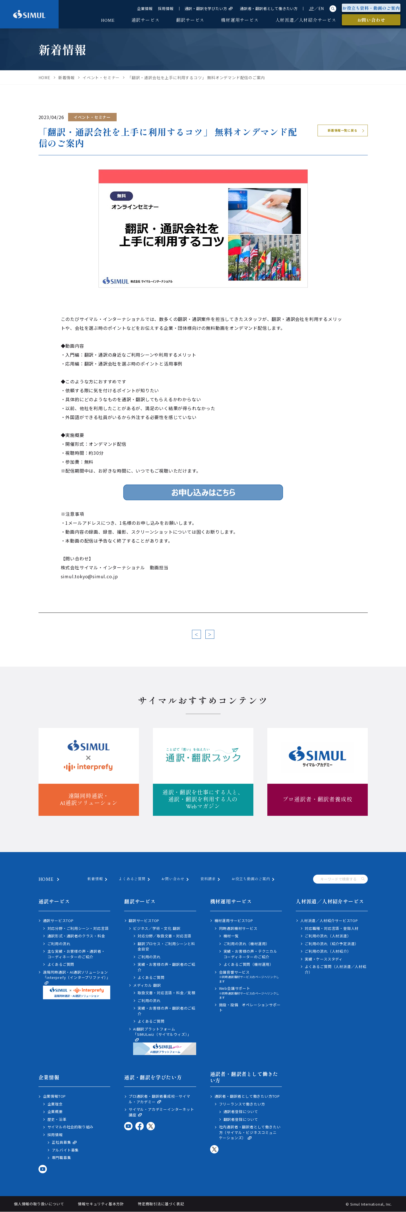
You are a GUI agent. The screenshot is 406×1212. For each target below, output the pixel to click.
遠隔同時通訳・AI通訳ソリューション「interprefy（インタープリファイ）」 (76, 984)
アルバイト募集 (65, 1150)
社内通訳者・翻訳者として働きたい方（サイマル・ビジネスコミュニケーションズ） (250, 1132)
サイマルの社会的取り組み (70, 1126)
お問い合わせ (172, 879)
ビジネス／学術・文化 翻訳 (156, 928)
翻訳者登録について (241, 1119)
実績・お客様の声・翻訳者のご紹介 (166, 967)
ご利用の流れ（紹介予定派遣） (332, 943)
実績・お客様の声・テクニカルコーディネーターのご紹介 (250, 954)
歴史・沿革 (57, 1119)
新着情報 (95, 879)
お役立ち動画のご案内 (251, 879)
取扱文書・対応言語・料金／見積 (166, 992)
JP (311, 8)
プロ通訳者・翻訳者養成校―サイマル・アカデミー (159, 1099)
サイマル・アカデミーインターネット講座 (161, 1112)
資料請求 (208, 879)
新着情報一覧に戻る (342, 130)
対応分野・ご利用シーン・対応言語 (78, 928)
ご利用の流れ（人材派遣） (328, 935)
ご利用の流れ (59, 943)
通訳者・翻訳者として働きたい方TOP (247, 1096)
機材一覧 (231, 935)
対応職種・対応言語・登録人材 (332, 928)
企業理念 (55, 1104)
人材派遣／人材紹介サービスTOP (329, 920)
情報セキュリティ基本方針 (101, 1203)
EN (321, 8)
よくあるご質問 (132, 879)
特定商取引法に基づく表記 (161, 1203)
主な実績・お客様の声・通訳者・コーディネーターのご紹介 (76, 954)
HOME (46, 879)
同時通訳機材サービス (238, 928)
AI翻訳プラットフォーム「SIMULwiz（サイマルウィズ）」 (164, 1040)
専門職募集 (61, 1157)
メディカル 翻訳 (147, 985)
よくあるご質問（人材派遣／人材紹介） (335, 969)
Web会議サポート (250, 993)
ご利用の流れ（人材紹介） (328, 951)
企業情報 (144, 8)
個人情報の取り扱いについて (39, 1203)
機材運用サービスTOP (234, 920)
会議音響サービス (250, 976)
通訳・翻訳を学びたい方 (209, 9)
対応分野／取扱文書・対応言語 (164, 935)
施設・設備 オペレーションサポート (250, 1007)
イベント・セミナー (92, 117)
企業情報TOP (54, 1096)
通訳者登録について (241, 1111)
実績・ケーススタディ (324, 959)
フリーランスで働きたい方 (242, 1104)
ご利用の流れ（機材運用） (247, 943)
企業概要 (55, 1111)
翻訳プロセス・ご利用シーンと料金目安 (166, 946)
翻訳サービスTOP (144, 920)
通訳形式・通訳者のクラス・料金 (76, 935)
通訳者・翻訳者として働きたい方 (269, 8)
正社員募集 (64, 1142)
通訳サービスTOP (58, 920)
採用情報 (165, 8)
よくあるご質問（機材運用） (248, 964)
